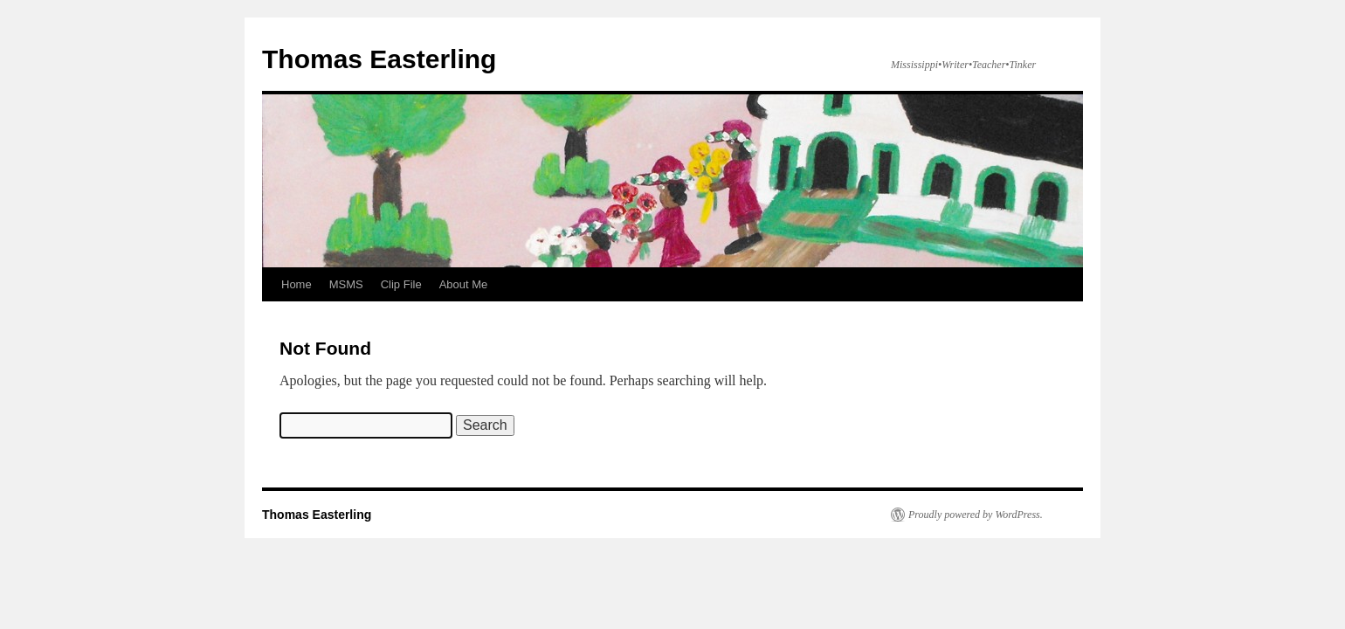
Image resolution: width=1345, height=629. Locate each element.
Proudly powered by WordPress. (975, 514)
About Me (463, 284)
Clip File (401, 284)
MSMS (346, 284)
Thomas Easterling (379, 59)
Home (296, 284)
